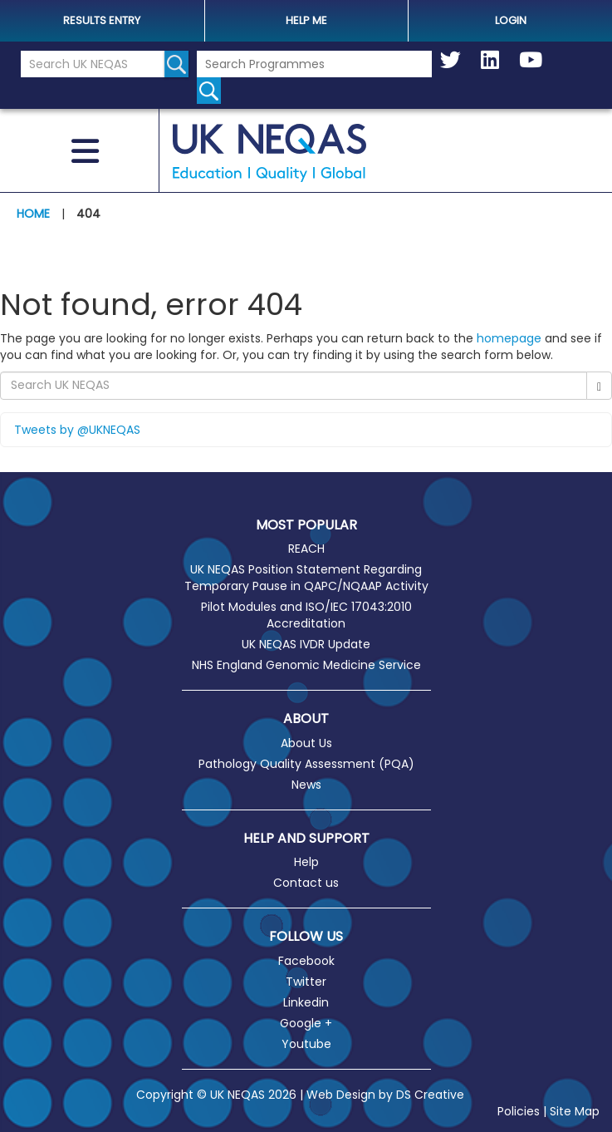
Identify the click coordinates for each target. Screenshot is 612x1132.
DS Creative (430, 1094)
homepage (509, 338)
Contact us (306, 882)
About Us (306, 743)
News (306, 784)
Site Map (575, 1111)
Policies (518, 1111)
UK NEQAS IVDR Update (306, 644)
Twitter (306, 981)
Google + (306, 1023)
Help (306, 862)
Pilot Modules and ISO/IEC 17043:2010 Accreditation (306, 615)
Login (510, 20)
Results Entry (101, 20)
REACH (306, 548)
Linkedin (306, 1002)
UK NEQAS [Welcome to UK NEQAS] (270, 153)
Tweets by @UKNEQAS (77, 429)
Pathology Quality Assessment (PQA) (306, 763)
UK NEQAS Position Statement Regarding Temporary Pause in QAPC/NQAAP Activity (306, 577)
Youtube (306, 1044)
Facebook (306, 960)
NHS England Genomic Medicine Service (306, 665)
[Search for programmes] (209, 90)
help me (306, 20)
